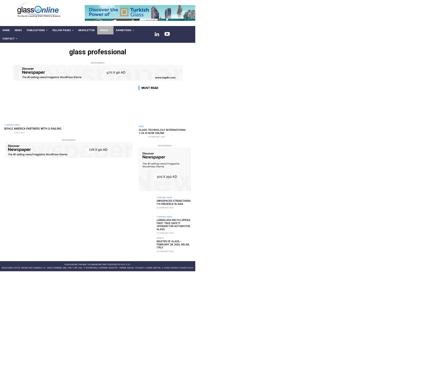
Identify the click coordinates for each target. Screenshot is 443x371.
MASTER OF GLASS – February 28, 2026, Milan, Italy (172, 242)
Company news (12, 125)
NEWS (141, 126)
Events (160, 236)
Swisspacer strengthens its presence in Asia (173, 202)
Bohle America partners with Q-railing (35, 128)
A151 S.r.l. (126, 262)
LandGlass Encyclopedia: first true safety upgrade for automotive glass (174, 223)
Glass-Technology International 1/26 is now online (162, 131)
